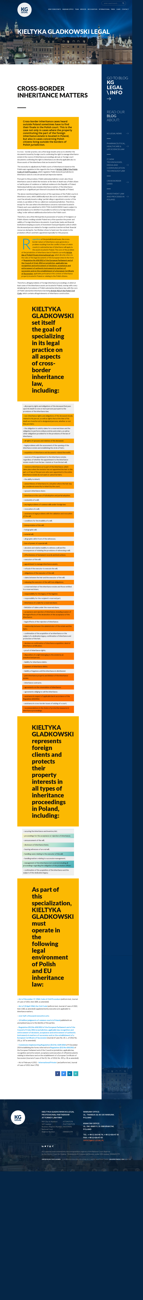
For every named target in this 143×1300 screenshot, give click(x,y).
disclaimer (56, 1159)
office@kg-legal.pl (93, 1140)
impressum (46, 1159)
